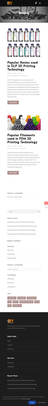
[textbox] (24, 269)
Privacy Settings (41, 402)
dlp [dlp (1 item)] (9, 301)
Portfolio (9, 345)
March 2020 (10, 250)
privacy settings (26, 398)
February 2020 (11, 254)
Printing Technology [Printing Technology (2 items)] (26, 301)
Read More (13, 102)
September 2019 (11, 258)
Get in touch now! (20, 328)
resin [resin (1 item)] (37, 301)
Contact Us (10, 349)
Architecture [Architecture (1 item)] (31, 298)
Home (9, 341)
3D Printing (24, 75)
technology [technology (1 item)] (17, 305)
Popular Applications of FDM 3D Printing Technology (21, 234)
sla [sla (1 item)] (9, 305)
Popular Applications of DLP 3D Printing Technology (21, 230)
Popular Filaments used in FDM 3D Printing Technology (22, 139)
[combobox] (24, 269)
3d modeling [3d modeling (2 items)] (12, 298)
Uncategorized (14, 75)
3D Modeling (13, 148)
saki (20, 73)
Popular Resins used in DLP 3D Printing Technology (22, 66)
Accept (32, 402)
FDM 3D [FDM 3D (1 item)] (15, 301)
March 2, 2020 (11, 73)
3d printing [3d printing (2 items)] (21, 298)
